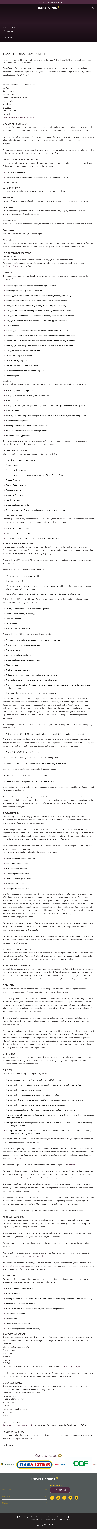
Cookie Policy (12, 266)
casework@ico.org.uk (71, 1366)
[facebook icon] (52, 1498)
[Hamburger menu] (3, 7)
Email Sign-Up (62, 1491)
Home (5, 27)
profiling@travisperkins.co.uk (15, 1265)
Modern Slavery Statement (79, 1517)
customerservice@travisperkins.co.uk (18, 117)
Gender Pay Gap (36, 1519)
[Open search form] (93, 8)
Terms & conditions (38, 1517)
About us (24, 1489)
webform (18, 1158)
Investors (24, 1496)
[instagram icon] (76, 1498)
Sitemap (51, 1517)
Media (24, 1503)
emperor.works (64, 1519)
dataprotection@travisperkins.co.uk (17, 1425)
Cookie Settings (50, 1519)
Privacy (13, 1517)
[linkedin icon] (64, 1498)
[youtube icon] (70, 1498)
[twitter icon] (58, 1498)
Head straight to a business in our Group (48, 2)
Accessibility (23, 1517)
